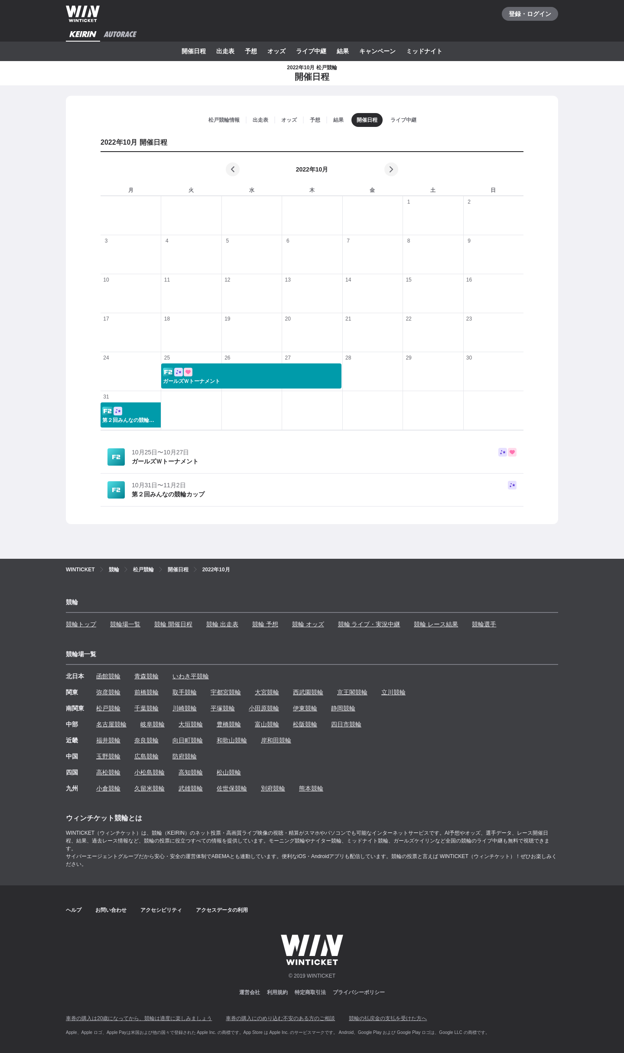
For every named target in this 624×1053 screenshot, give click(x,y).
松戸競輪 (108, 708)
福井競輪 (108, 740)
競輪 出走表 (222, 624)
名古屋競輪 (111, 724)
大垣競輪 (191, 724)
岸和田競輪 (276, 740)
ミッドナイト (424, 51)
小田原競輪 (264, 708)
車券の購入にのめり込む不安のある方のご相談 (280, 1018)
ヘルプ (73, 910)
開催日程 (194, 51)
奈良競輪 (146, 740)
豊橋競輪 (229, 724)
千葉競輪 (146, 708)
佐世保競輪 (232, 788)
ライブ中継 (311, 51)
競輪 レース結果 (436, 624)
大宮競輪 (267, 692)
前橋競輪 (146, 692)
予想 (251, 51)
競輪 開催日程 (173, 624)
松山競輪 (229, 772)
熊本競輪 (311, 788)
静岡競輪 (343, 708)
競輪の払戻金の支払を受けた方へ (388, 1018)
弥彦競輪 (108, 692)
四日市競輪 (346, 724)
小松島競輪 (149, 772)
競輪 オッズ (308, 624)
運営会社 (249, 992)
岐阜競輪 (152, 724)
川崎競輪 (184, 708)
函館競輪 (108, 676)
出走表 (225, 51)
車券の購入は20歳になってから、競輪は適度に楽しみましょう (139, 1018)
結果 (343, 51)
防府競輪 (184, 756)
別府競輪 (273, 788)
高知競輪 (191, 772)
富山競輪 (267, 724)
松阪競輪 (305, 724)
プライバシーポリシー (359, 992)
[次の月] (391, 169)
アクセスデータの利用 (222, 910)
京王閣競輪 (352, 692)
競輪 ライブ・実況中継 (369, 624)
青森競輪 (146, 676)
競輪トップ (81, 624)
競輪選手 (484, 624)
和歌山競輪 (232, 740)
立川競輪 (393, 692)
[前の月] (233, 169)
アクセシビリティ (161, 910)
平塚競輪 (223, 708)
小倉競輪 (108, 788)
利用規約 (277, 992)
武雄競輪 (191, 788)
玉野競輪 (108, 756)
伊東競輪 (305, 708)
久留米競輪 (149, 788)
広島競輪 (146, 756)
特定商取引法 (310, 992)
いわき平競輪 (190, 676)
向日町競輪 (187, 740)
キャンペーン (377, 51)
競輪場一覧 (125, 624)
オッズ (276, 51)
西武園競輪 (308, 692)
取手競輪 (184, 692)
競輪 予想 (265, 624)
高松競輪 (108, 772)
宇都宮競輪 (226, 692)
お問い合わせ (111, 910)
